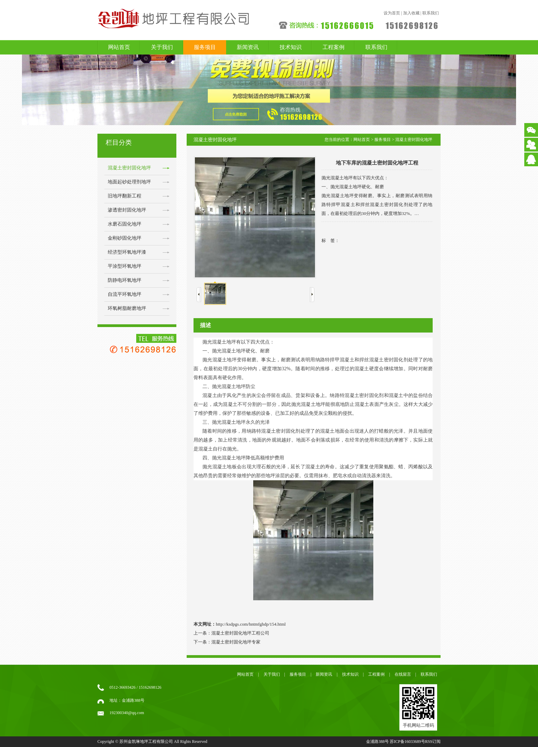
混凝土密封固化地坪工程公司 (240, 633)
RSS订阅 (433, 741)
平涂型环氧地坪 (124, 266)
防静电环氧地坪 (124, 280)
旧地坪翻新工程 (124, 195)
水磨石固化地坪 (124, 224)
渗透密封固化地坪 (127, 210)
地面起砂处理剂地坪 (129, 181)
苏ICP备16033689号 (407, 741)
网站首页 (119, 47)
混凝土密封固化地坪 (129, 167)
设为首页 (392, 13)
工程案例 (333, 47)
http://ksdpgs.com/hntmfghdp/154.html (251, 624)
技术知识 (291, 47)
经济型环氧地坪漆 (127, 252)
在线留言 (403, 674)
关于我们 (162, 47)
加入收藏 (411, 13)
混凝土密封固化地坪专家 (235, 641)
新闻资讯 (248, 47)
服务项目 (205, 47)
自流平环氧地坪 (124, 294)
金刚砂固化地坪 (124, 238)
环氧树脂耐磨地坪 (127, 308)
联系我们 (430, 13)
